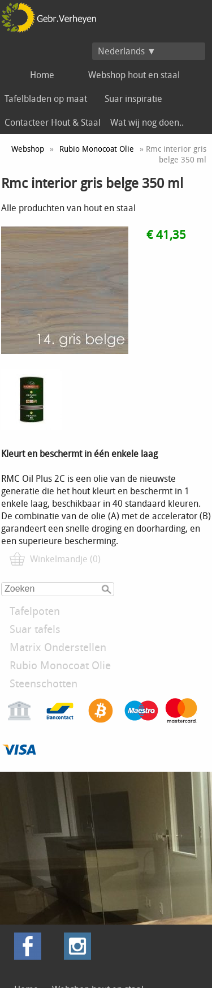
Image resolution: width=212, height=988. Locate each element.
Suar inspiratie (133, 98)
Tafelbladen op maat (46, 98)
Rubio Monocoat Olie (60, 665)
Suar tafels (35, 629)
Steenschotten (43, 683)
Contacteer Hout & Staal (53, 122)
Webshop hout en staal (134, 75)
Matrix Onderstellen (58, 647)
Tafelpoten (35, 611)
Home (42, 75)
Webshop (27, 148)
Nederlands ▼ (127, 51)
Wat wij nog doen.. (147, 122)
